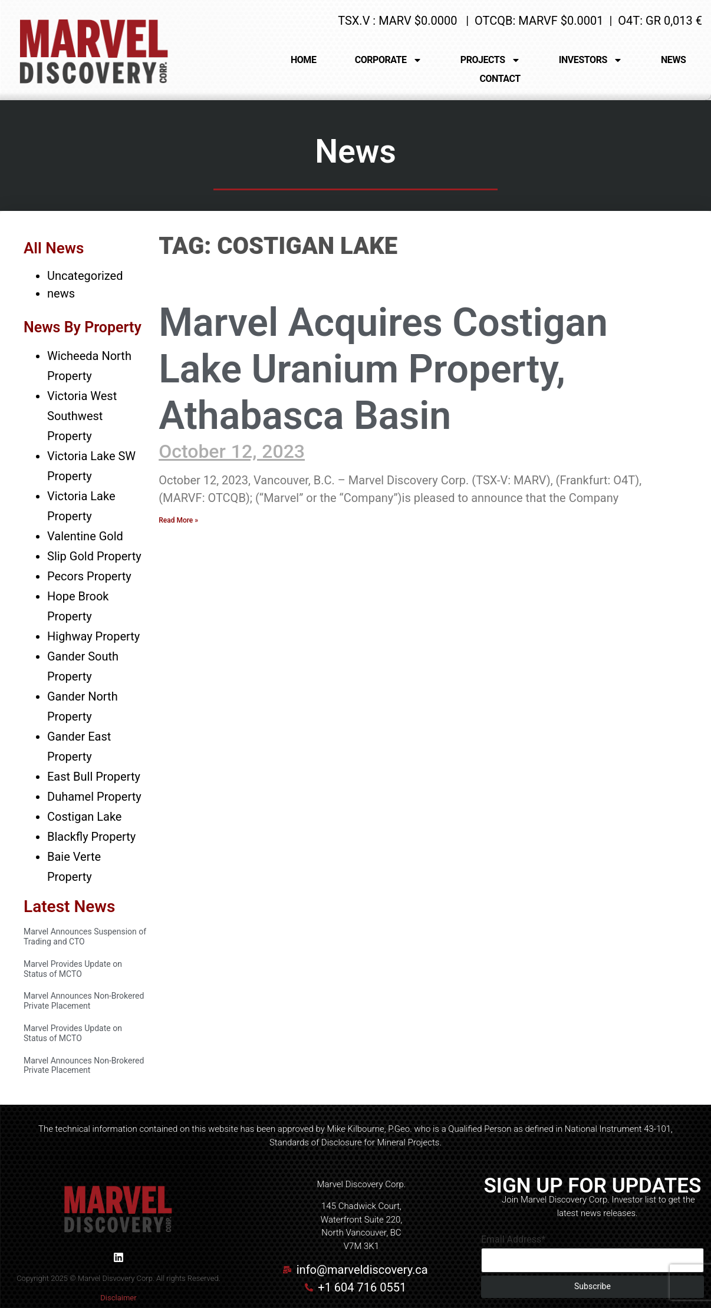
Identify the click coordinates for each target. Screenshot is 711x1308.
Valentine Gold (85, 536)
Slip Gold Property (94, 556)
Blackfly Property (91, 837)
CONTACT (500, 78)
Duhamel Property (94, 797)
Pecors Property (89, 576)
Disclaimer (118, 1297)
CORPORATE (388, 60)
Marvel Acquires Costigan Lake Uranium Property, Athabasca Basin (383, 369)
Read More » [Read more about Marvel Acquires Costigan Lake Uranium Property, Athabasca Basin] (178, 520)
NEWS (673, 59)
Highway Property (93, 636)
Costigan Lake (84, 817)
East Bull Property (93, 776)
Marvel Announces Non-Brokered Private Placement (84, 1000)
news (61, 293)
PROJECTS (490, 60)
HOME (304, 59)
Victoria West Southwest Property (82, 416)
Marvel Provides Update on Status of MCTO (73, 969)
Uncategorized (85, 276)
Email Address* (513, 1239)
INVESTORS (591, 60)
